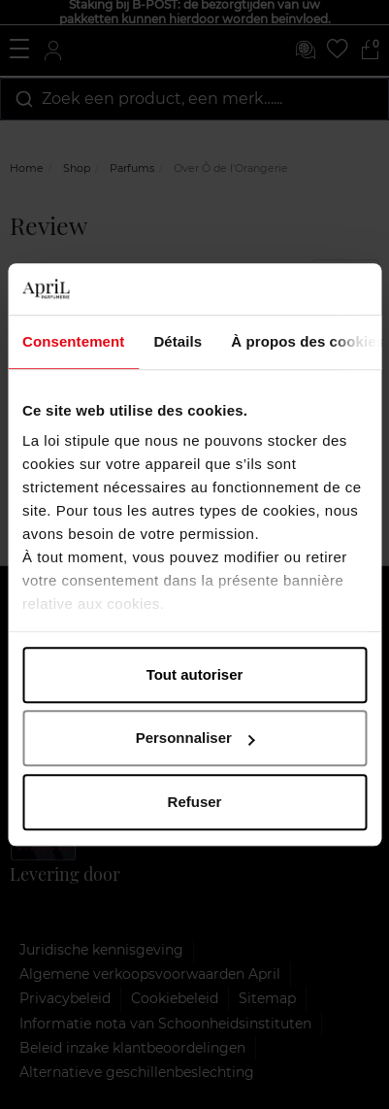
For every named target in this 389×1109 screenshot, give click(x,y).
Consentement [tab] (73, 341)
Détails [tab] (177, 341)
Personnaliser (195, 737)
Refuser (195, 801)
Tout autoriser (194, 674)
